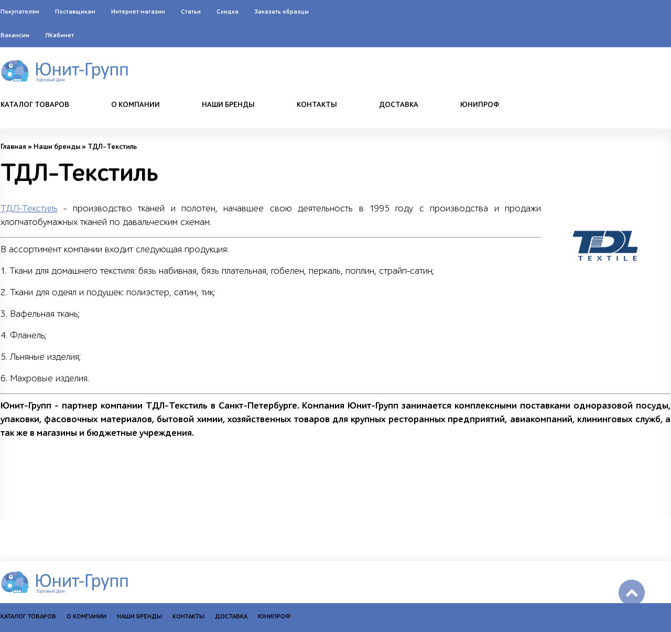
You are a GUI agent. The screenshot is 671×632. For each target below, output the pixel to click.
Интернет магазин (138, 11)
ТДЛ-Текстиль (29, 208)
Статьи (191, 11)
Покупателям (20, 11)
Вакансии (15, 35)
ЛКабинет (59, 35)
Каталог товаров (35, 105)
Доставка (398, 105)
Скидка (228, 11)
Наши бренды (228, 105)
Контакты (317, 105)
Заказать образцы (281, 11)
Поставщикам (75, 11)
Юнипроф (479, 105)
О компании (135, 105)
